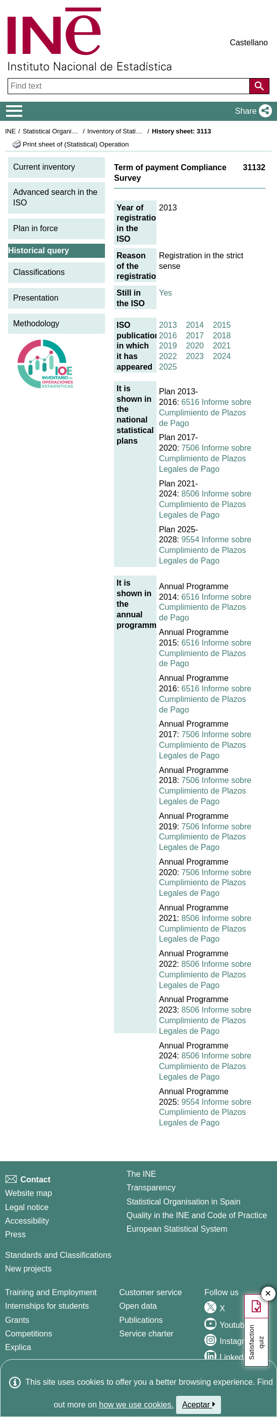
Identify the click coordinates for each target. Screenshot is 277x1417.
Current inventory (44, 167)
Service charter (146, 1333)
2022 (168, 356)
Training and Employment (51, 1292)
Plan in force (35, 228)
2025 (168, 367)
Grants (17, 1320)
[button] (251, 111)
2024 (222, 356)
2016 (168, 335)
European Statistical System (177, 1229)
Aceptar (198, 1404)
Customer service (150, 1292)
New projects (28, 1268)
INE (10, 131)
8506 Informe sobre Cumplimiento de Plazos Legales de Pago (205, 504)
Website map (28, 1193)
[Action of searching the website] (259, 86)
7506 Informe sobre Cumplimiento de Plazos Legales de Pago (205, 458)
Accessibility (27, 1221)
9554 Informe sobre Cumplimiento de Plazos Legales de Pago (205, 550)
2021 (222, 345)
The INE (141, 1174)
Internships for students (47, 1306)
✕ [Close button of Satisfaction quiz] (268, 1294)
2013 (168, 325)
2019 (168, 345)
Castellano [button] (249, 42)
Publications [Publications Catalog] (140, 1320)
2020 (195, 345)
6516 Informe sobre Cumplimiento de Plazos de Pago (205, 413)
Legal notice (26, 1207)
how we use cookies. (136, 1404)
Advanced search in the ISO (55, 197)
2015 (222, 325)
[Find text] (130, 86)
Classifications (39, 272)
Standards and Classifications (58, 1255)
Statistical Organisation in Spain (68, 131)
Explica (18, 1347)
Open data (138, 1306)
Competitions (28, 1333)
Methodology (36, 323)
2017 (195, 335)
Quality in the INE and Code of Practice (197, 1215)
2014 (195, 325)
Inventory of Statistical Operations (135, 131)
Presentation (36, 298)
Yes (165, 293)
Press (15, 1234)
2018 (222, 335)
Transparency (151, 1187)
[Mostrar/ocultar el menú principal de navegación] (14, 111)
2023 (195, 356)
